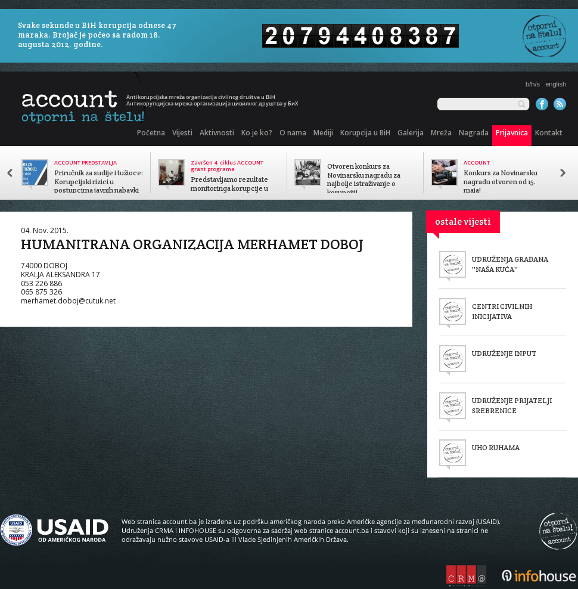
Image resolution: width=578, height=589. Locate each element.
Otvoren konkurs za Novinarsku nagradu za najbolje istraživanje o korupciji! (363, 179)
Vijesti (182, 133)
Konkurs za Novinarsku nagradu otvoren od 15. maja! (500, 182)
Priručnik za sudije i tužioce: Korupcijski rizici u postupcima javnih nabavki (98, 182)
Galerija (410, 133)
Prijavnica (512, 133)
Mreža (441, 133)
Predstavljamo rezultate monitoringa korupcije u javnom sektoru (229, 188)
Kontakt (549, 133)
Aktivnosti (217, 133)
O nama (292, 133)
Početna (151, 133)
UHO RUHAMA (496, 447)
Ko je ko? (256, 133)
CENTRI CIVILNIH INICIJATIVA (502, 311)
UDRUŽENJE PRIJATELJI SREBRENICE (512, 405)
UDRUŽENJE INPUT (504, 353)
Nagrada (474, 133)
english (555, 84)
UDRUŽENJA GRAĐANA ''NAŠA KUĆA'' (510, 264)
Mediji (323, 133)
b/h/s (533, 84)
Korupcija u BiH (365, 133)
